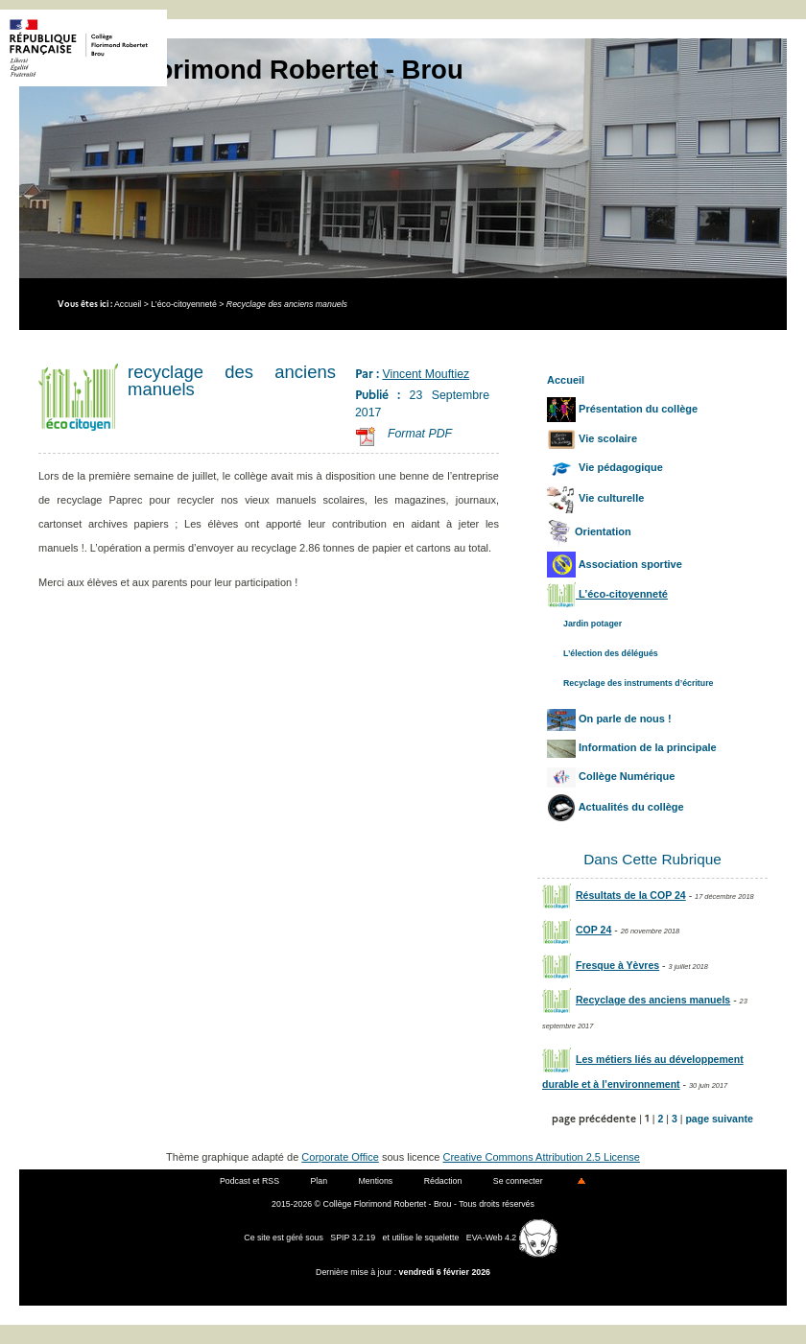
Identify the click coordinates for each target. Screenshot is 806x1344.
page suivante (718, 1118)
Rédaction (443, 1181)
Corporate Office (340, 1157)
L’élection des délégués (610, 653)
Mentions (376, 1181)
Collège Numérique (611, 776)
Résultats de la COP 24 (614, 895)
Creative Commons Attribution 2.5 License (541, 1157)
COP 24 (576, 929)
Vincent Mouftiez (425, 374)
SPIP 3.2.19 (352, 1237)
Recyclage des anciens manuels (636, 999)
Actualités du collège (615, 807)
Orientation (589, 531)
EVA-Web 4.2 (511, 1237)
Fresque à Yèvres (600, 965)
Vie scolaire (592, 438)
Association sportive (614, 564)
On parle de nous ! (609, 718)
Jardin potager (592, 623)
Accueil (127, 304)
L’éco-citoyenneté (183, 304)
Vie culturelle (595, 498)
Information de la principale (632, 747)
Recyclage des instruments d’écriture (638, 683)
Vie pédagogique (605, 467)
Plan (318, 1181)
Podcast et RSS (249, 1181)
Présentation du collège (622, 408)
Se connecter (518, 1181)
